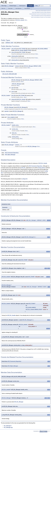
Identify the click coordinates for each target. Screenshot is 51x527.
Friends (41, 17)
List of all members (47, 17)
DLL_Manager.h (7, 425)
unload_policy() (41, 167)
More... (26, 20)
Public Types (38, 10)
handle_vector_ (15, 125)
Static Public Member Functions (38, 12)
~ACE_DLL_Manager (16, 83)
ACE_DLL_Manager (9, 66)
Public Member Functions (45, 10)
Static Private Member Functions (37, 15)
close (12, 91)
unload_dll (13, 99)
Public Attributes (47, 12)
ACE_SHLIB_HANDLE (43, 48)
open (12, 87)
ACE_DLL (23, 167)
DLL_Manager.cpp (8, 427)
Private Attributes (47, 15)
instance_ (17, 144)
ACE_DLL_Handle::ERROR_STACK (23, 50)
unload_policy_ (15, 136)
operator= (6, 111)
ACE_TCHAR (22, 48)
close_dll (13, 52)
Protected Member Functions (35, 14)
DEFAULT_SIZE (9, 42)
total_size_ (14, 133)
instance (17, 66)
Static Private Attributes (35, 17)
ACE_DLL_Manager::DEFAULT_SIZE (32, 66)
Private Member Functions (45, 14)
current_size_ (15, 129)
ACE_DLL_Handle (20, 20)
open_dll (13, 48)
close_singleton (11, 117)
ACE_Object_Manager (10, 154)
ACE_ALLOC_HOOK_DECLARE (9, 74)
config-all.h (24, 178)
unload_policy (14, 56)
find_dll (13, 95)
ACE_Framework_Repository (11, 152)
